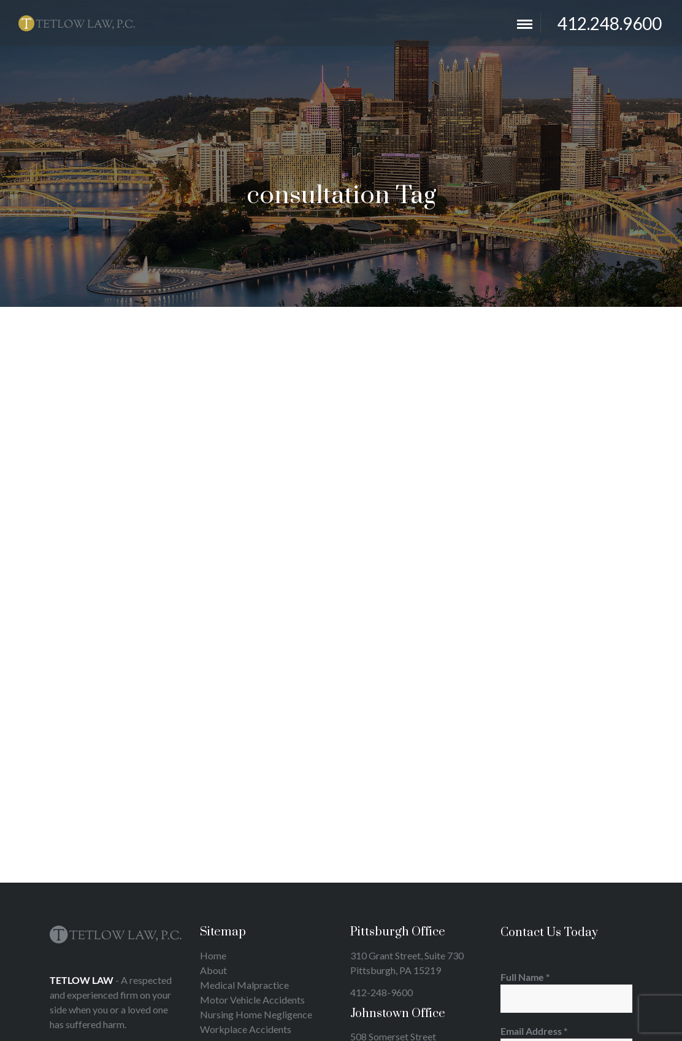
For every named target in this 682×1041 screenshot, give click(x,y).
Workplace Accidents (245, 1029)
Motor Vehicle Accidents (252, 999)
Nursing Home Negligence (256, 1014)
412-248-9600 (381, 992)
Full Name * (566, 992)
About (213, 970)
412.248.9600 (609, 23)
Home (213, 955)
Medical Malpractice (244, 985)
